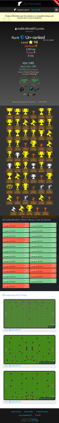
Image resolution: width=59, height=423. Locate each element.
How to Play (28, 412)
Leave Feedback (25, 415)
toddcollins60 (15, 330)
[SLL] (29, 31)
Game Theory (16, 412)
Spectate (36, 10)
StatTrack (31, 46)
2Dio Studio (35, 420)
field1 (51, 327)
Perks (37, 415)
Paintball (32, 3)
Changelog (34, 419)
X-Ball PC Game (42, 412)
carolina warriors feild (47, 363)
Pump (30, 52)
